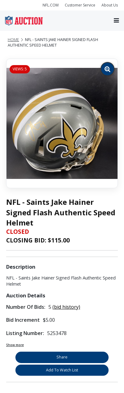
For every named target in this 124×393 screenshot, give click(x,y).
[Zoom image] (107, 69)
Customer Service (80, 5)
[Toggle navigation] (116, 20)
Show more (15, 345)
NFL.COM (51, 5)
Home (13, 39)
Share (62, 357)
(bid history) (66, 307)
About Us (109, 5)
